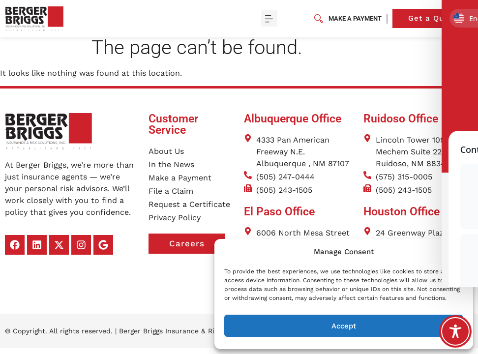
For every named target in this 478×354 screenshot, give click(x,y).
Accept (343, 326)
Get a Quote (440, 18)
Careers (197, 249)
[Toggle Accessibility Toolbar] (455, 331)
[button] (458, 252)
